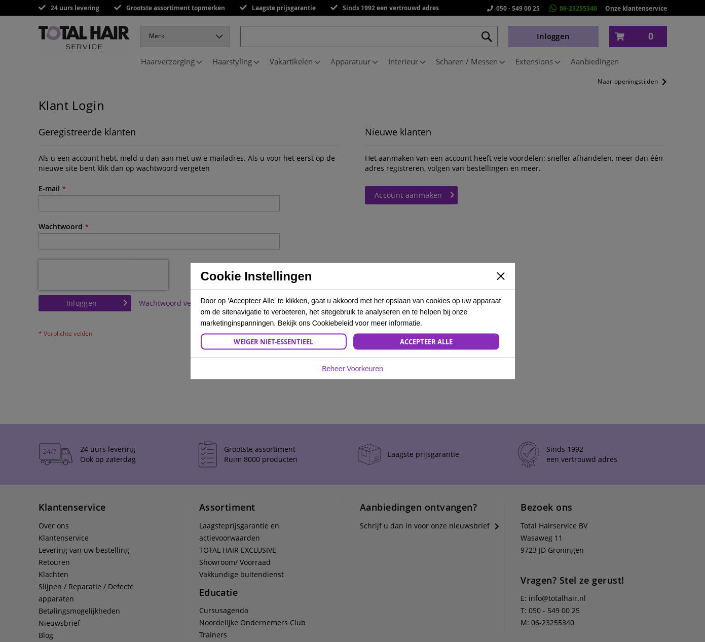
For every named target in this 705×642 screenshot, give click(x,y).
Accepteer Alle (426, 341)
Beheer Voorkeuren (352, 369)
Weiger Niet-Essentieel (273, 341)
